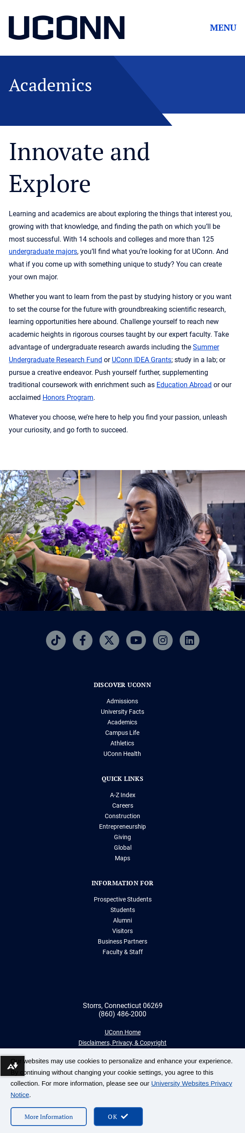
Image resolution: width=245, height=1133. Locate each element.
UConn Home (123, 1032)
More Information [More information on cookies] (49, 1116)
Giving (122, 837)
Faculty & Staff (123, 951)
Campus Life (122, 732)
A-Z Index (122, 794)
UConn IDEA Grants (141, 360)
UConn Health (122, 753)
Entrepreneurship (122, 826)
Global (122, 847)
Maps (122, 858)
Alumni (122, 920)
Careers (122, 805)
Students (122, 909)
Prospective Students (123, 899)
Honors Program (68, 397)
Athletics (122, 743)
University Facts (122, 711)
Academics (122, 722)
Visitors (122, 930)
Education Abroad (184, 385)
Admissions (122, 701)
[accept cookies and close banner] (118, 1116)
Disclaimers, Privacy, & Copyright (122, 1042)
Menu (223, 27)
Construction (122, 815)
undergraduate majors (43, 251)
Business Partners (122, 941)
